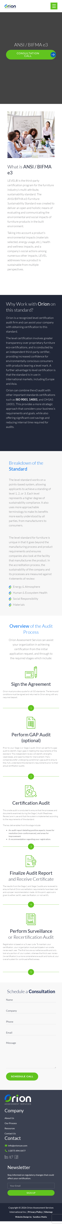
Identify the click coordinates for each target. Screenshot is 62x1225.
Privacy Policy (35, 1211)
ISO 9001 (22, 399)
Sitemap (48, 1211)
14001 (33, 399)
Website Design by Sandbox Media (31, 1217)
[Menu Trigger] (54, 6)
